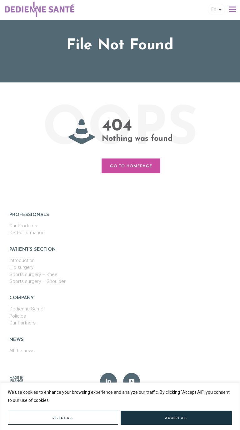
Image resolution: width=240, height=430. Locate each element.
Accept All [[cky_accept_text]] (176, 418)
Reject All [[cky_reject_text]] (62, 418)
